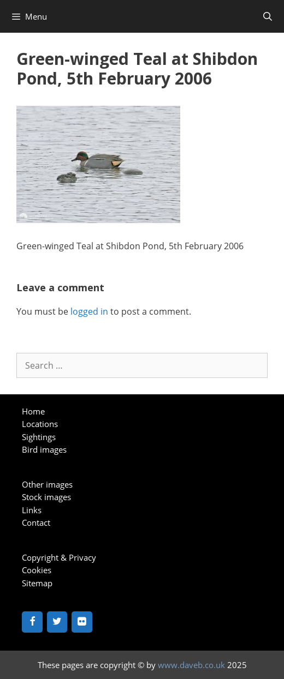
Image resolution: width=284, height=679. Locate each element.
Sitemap (37, 583)
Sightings (39, 436)
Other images (47, 484)
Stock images (46, 496)
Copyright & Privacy (59, 557)
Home (33, 411)
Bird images (44, 449)
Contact (36, 522)
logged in (89, 311)
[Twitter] (57, 622)
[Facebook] (32, 622)
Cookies (36, 569)
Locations (40, 423)
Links (32, 509)
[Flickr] (82, 622)
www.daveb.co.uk (191, 664)
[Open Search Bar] (267, 16)
